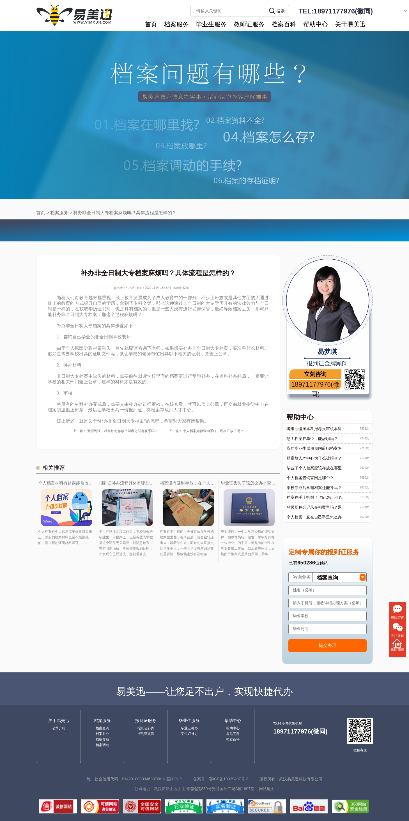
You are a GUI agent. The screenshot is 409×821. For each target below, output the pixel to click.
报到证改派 (145, 734)
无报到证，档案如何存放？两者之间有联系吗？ (122, 431)
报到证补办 (145, 728)
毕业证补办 (189, 728)
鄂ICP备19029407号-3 (228, 779)
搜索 (280, 10)
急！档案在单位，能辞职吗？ (312, 438)
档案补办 (102, 734)
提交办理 (328, 645)
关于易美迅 (350, 24)
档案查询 (102, 728)
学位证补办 (189, 734)
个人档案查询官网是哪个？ (310, 478)
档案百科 (284, 24)
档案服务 (176, 24)
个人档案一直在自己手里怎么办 (314, 517)
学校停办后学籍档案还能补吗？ (314, 487)
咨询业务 (302, 577)
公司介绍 (59, 728)
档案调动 (102, 745)
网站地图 (267, 789)
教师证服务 (249, 24)
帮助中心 (315, 24)
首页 (151, 24)
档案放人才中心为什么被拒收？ (314, 458)
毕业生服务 (211, 24)
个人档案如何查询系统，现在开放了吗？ (213, 431)
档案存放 (102, 739)
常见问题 (233, 734)
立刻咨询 (315, 374)
